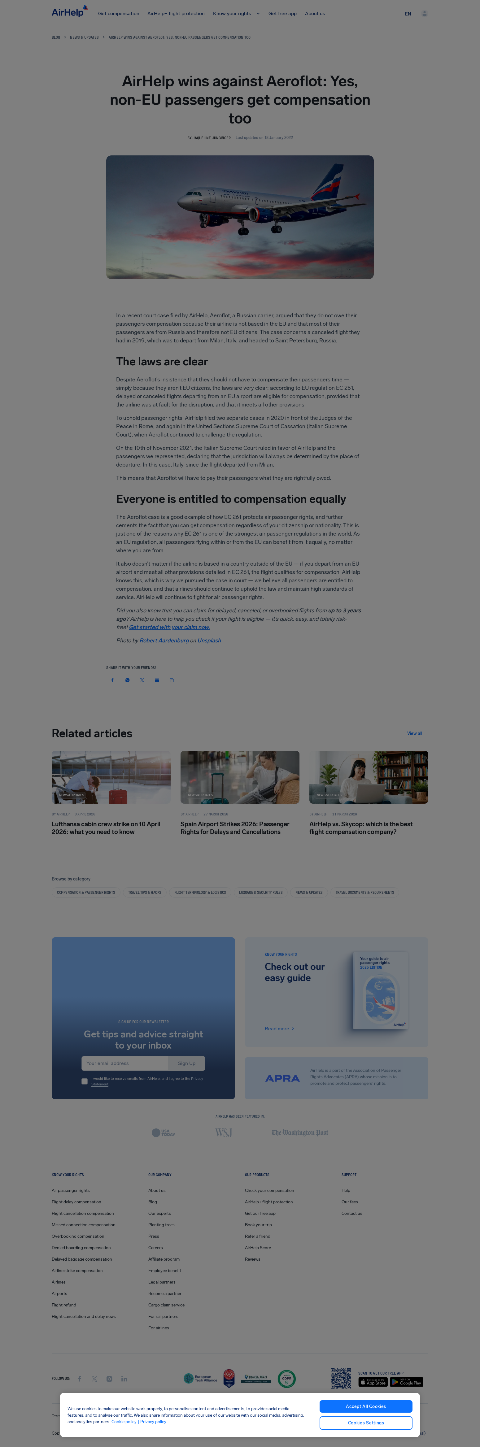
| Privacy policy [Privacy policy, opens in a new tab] (152, 1421)
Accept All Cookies (366, 1406)
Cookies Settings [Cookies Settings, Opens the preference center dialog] (366, 1423)
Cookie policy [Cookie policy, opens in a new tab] (124, 1421)
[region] (240, 1415)
